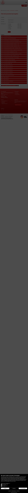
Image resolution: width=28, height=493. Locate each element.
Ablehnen (5, 488)
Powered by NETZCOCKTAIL (14, 492)
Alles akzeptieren (22, 488)
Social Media (4, 484)
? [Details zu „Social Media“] (7, 484)
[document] (14, 479)
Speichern (14, 488)
